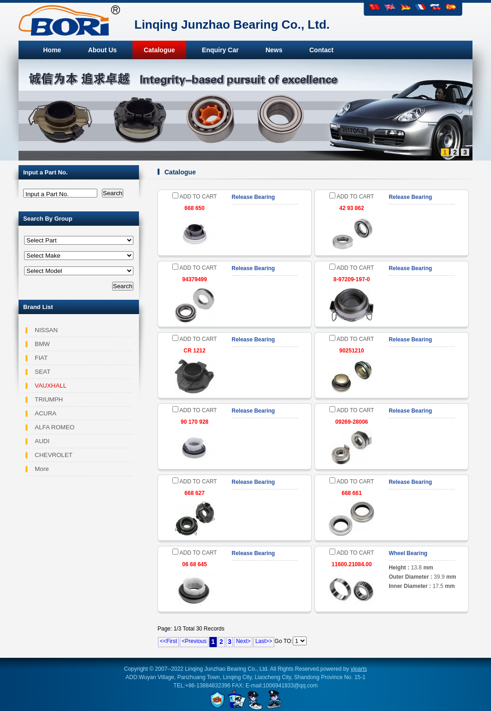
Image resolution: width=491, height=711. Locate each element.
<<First (168, 641)
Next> (243, 641)
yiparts (359, 669)
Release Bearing (253, 197)
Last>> (263, 641)
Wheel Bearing (408, 553)
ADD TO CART (194, 196)
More (42, 468)
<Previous (194, 641)
